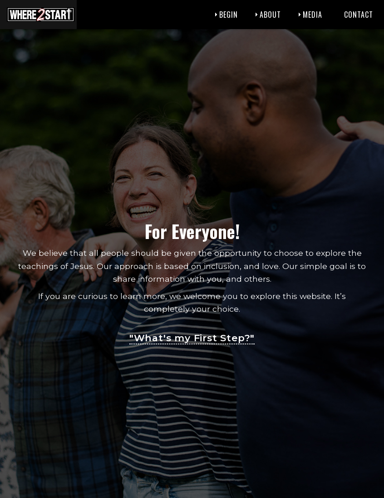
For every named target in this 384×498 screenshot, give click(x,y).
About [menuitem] (270, 14)
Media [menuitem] (312, 14)
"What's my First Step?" (192, 338)
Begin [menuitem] (228, 14)
